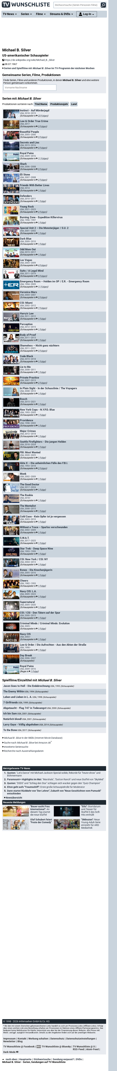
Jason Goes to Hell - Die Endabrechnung (26, 686)
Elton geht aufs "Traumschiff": (46, 787)
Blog (19, 1041)
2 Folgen (42, 180)
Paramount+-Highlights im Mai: (55, 779)
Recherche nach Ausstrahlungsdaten (24, 751)
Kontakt (22, 1038)
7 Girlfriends (10, 702)
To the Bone (10, 730)
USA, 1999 (30, 702)
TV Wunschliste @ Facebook (18, 1046)
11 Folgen (42, 158)
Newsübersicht (14, 797)
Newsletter (9, 1041)
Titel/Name (41, 104)
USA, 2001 (29, 714)
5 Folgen (42, 276)
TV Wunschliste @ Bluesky (56, 1046)
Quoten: (53, 774)
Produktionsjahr (59, 104)
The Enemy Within (13, 691)
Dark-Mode (11, 1052)
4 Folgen (42, 265)
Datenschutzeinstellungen (80, 1038)
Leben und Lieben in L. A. (17, 697)
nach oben (9, 1059)
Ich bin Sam (10, 713)
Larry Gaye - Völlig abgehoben (21, 724)
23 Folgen (42, 115)
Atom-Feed (92, 1049)
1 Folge (41, 190)
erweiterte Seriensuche (16, 746)
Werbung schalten (38, 1038)
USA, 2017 (29, 730)
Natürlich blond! (12, 719)
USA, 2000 (58, 708)
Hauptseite (25, 1059)
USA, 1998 (44, 697)
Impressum (9, 1038)
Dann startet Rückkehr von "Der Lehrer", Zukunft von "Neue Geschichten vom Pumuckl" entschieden (54, 792)
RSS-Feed (78, 1049)
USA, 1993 (62, 686)
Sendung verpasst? (63, 1059)
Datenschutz (57, 1038)
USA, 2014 (51, 725)
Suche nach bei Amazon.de (27, 742)
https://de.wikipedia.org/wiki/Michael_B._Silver (28, 60)
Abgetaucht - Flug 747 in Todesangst (24, 708)
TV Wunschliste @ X (84, 1046)
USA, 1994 (36, 691)
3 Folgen (42, 126)
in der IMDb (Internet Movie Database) (33, 737)
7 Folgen (42, 308)
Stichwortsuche (42, 1059)
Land (74, 104)
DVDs (79, 1059)
